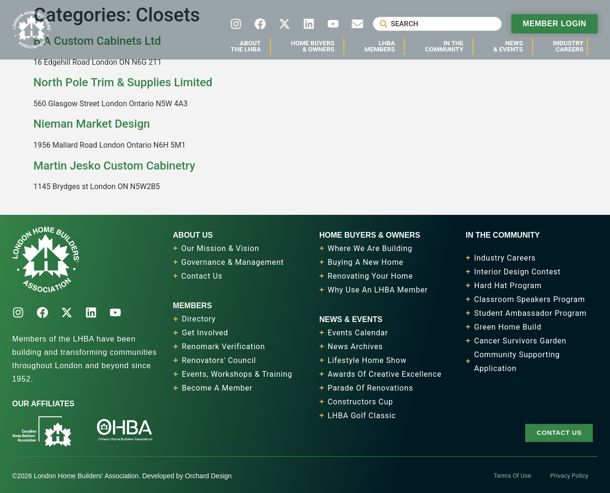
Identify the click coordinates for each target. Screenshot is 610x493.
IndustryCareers (570, 46)
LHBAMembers (382, 46)
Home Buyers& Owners (315, 46)
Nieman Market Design (91, 124)
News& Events (510, 46)
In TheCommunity (446, 46)
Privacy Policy (569, 475)
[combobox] (437, 24)
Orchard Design (208, 476)
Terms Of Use (512, 475)
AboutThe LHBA (248, 46)
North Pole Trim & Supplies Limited (123, 82)
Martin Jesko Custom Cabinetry (114, 165)
